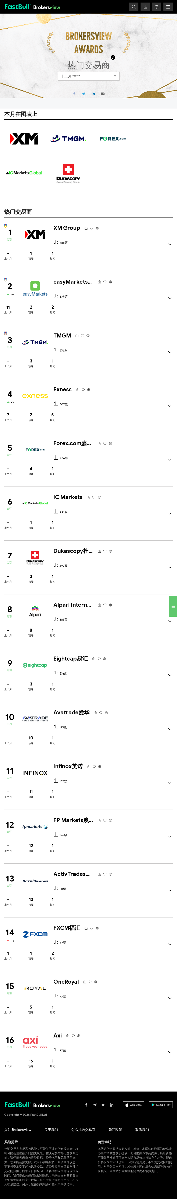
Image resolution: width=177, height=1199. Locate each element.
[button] (156, 7)
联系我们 (142, 1130)
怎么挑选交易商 (83, 1130)
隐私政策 (115, 1130)
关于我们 (51, 1130)
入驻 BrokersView (17, 1130)
